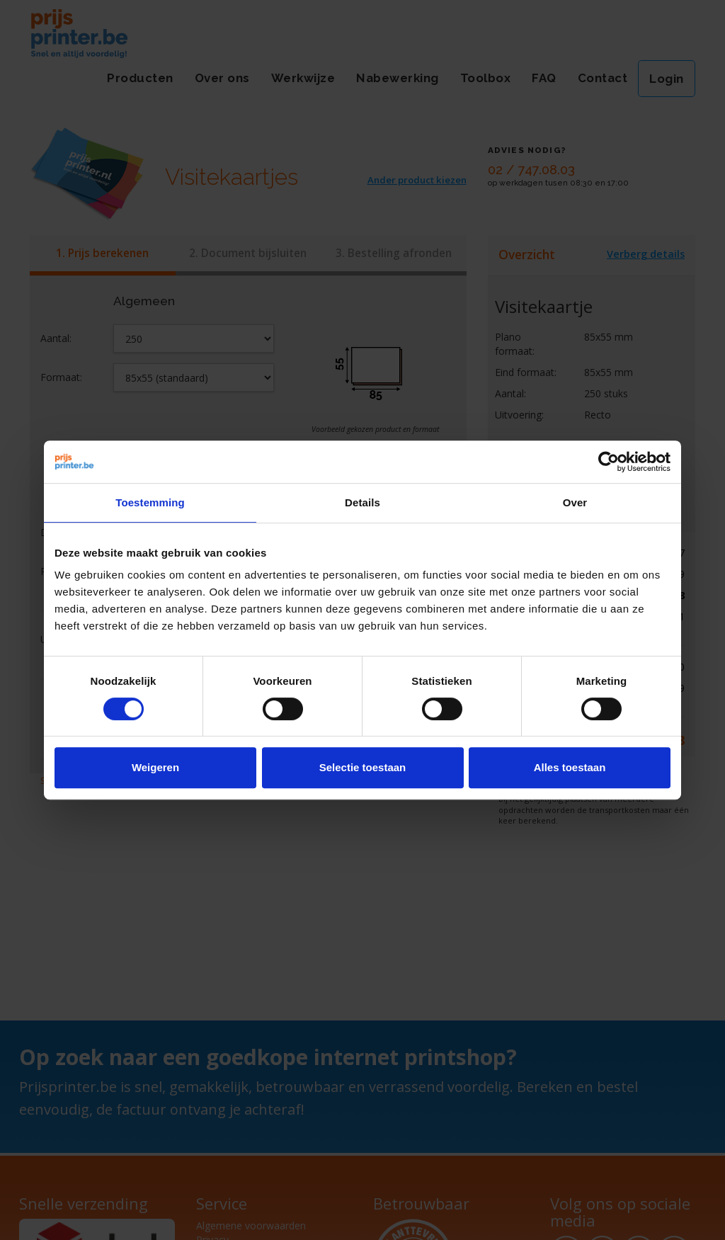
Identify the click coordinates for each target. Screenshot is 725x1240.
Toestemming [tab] (150, 502)
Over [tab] (575, 502)
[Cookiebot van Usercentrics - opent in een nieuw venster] (608, 461)
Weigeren (155, 767)
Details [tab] (362, 502)
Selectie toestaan (362, 767)
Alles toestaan (570, 767)
